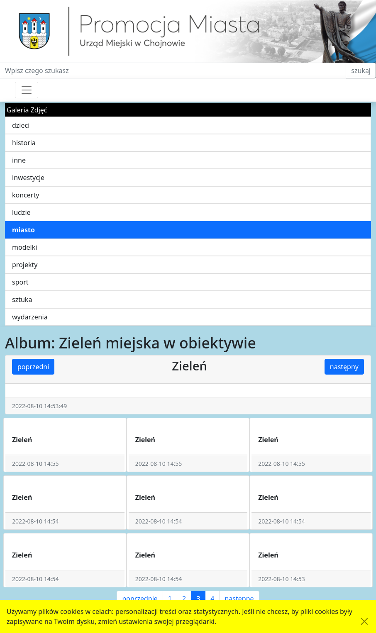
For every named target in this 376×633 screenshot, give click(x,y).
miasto (23, 229)
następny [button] (344, 366)
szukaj (361, 70)
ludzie (21, 212)
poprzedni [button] (33, 366)
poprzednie (139, 598)
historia (24, 142)
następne (239, 598)
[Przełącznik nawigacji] (26, 90)
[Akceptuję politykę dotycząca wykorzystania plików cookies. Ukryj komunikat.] (364, 621)
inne (19, 160)
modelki (24, 247)
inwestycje (28, 177)
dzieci (20, 125)
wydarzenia (30, 316)
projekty (24, 264)
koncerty (25, 195)
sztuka (22, 299)
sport (20, 282)
